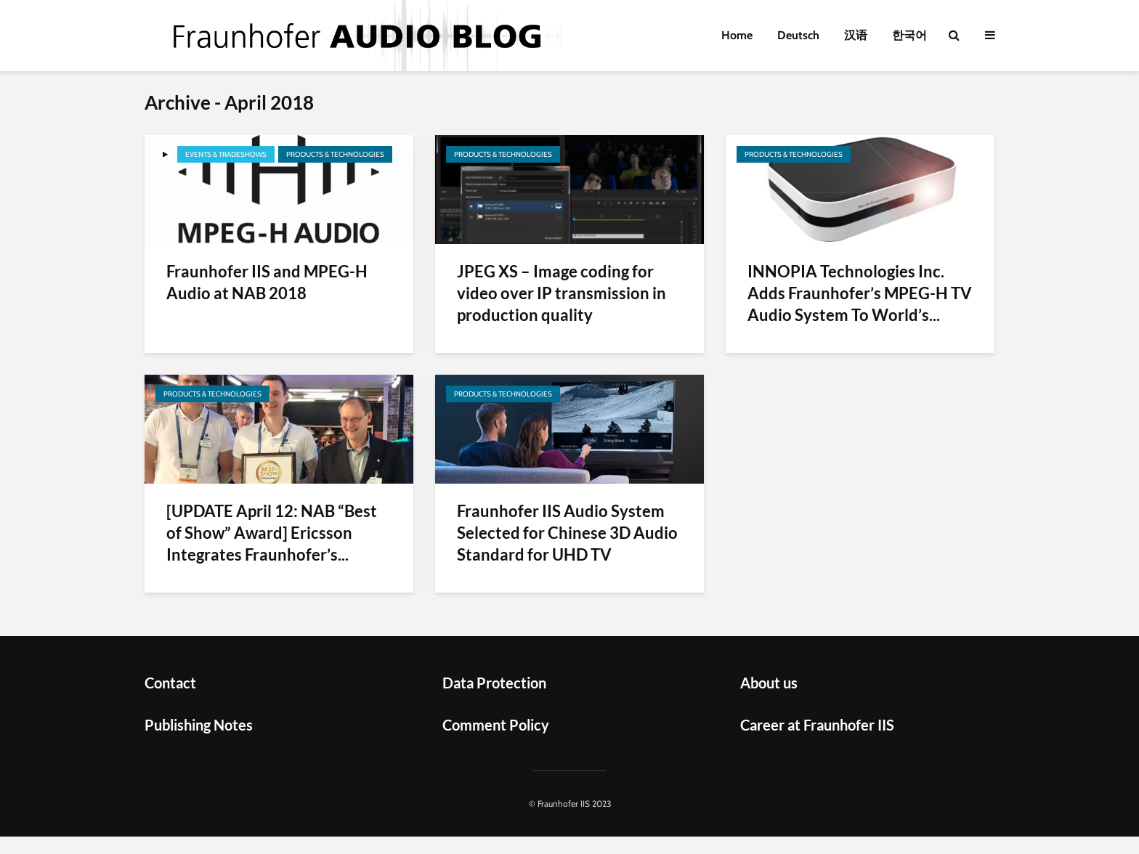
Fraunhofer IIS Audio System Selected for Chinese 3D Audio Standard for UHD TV (567, 532)
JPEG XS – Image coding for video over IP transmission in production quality (561, 293)
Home (737, 35)
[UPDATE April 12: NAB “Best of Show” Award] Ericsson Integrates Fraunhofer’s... (271, 532)
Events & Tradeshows (226, 154)
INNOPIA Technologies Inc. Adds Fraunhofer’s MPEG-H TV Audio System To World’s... (859, 293)
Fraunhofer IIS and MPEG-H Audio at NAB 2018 (267, 282)
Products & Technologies (335, 154)
